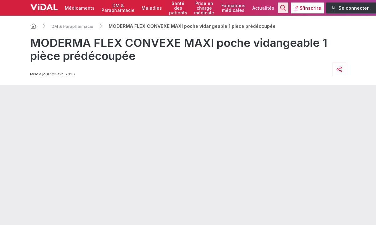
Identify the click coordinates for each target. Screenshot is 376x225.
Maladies (152, 8)
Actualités (263, 8)
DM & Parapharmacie (72, 26)
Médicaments (80, 8)
